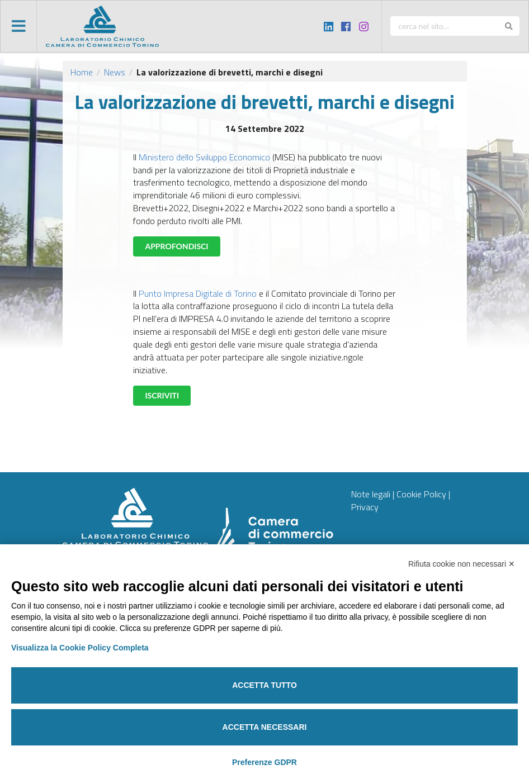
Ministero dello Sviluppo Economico (204, 157)
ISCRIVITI (162, 395)
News (114, 72)
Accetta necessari (265, 727)
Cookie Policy (421, 494)
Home (81, 72)
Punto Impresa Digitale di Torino (198, 293)
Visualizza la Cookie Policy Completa (80, 647)
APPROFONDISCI (176, 246)
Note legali (370, 494)
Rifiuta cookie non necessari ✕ (461, 563)
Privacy (365, 507)
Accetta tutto (264, 685)
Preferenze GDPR (264, 762)
